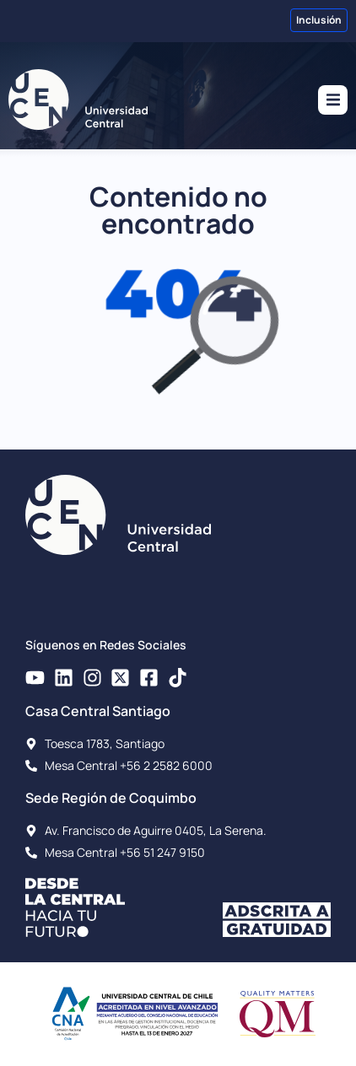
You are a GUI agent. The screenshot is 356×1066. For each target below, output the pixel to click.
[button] (333, 100)
